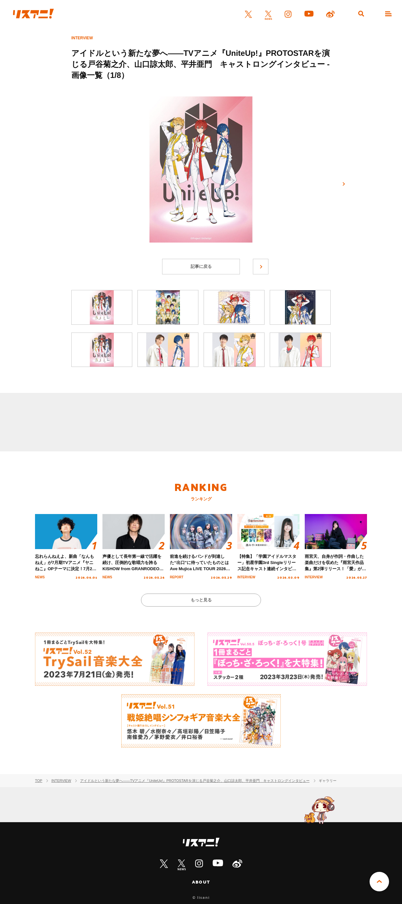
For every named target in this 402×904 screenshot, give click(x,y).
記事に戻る (201, 266)
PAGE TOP (379, 881)
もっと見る (201, 599)
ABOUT (201, 882)
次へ (343, 184)
